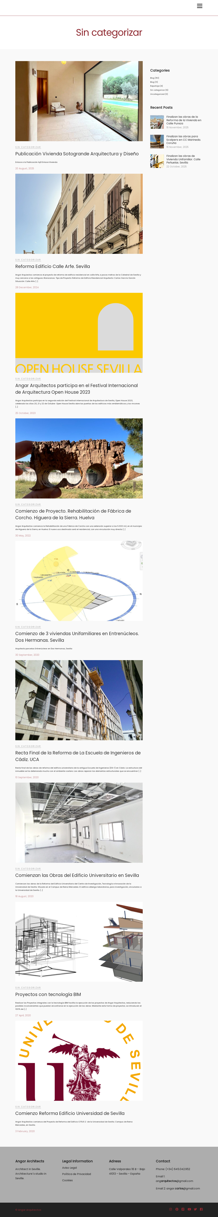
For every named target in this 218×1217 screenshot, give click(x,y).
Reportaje (154, 86)
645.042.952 (182, 1169)
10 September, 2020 (27, 777)
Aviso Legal (69, 1168)
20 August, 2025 (24, 168)
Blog (152, 78)
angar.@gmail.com (183, 1188)
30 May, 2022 (23, 535)
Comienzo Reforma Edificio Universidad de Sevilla (69, 1113)
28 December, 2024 (27, 287)
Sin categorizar (28, 147)
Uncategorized (157, 94)
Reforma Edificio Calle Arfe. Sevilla (52, 266)
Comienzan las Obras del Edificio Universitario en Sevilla (77, 875)
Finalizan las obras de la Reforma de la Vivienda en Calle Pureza (183, 120)
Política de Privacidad (77, 1174)
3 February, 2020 (25, 1131)
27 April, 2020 (23, 1015)
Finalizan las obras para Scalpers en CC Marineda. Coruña (183, 139)
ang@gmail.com (174, 1181)
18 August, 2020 (24, 896)
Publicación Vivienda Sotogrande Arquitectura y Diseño (77, 154)
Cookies (67, 1180)
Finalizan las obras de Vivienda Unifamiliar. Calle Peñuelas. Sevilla (183, 159)
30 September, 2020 (27, 655)
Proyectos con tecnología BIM (48, 994)
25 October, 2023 (25, 413)
